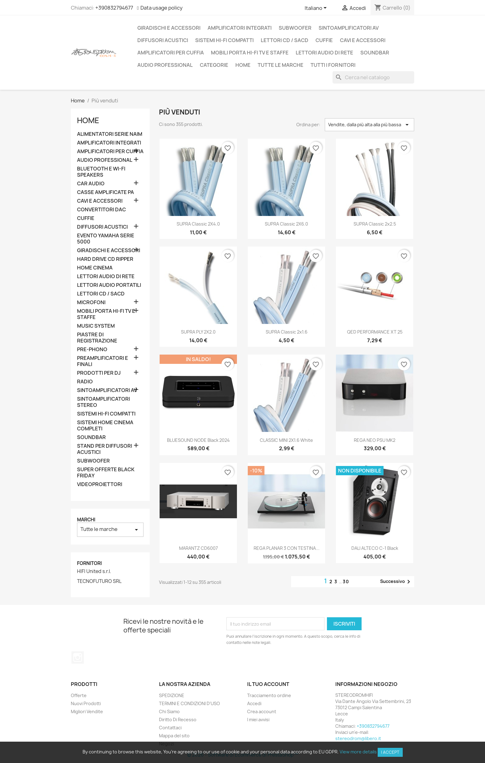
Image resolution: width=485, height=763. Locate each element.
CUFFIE (324, 40)
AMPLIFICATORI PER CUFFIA (170, 52)
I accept (390, 752)
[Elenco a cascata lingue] (317, 8)
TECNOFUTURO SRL (99, 581)
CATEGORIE (214, 65)
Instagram (77, 657)
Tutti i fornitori (333, 65)
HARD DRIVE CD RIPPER (105, 259)
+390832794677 (114, 7)
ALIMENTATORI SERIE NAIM (109, 134)
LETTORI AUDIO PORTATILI (109, 285)
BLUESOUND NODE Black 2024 (198, 440)
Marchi (86, 519)
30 (346, 581)
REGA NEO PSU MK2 (374, 440)
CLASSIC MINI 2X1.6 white (286, 440)
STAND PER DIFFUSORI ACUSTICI (104, 449)
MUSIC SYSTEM (96, 326)
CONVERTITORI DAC (101, 209)
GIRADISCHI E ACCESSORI (168, 27)
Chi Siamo (169, 711)
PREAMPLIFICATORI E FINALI (102, 361)
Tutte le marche (280, 65)
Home (243, 65)
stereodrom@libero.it (358, 738)
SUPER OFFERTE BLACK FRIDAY (106, 472)
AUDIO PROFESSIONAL (165, 65)
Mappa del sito (174, 736)
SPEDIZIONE (171, 695)
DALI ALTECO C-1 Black (374, 548)
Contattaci (170, 728)
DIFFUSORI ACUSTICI (162, 40)
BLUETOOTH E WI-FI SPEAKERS (101, 172)
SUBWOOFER (295, 27)
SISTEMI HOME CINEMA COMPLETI (105, 425)
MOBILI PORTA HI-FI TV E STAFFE (250, 52)
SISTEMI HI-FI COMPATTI (224, 40)
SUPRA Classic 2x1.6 (286, 332)
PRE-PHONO (92, 349)
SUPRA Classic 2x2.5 (375, 224)
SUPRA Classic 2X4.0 (198, 224)
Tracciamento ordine (269, 695)
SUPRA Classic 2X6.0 (286, 224)
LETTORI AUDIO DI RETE (324, 52)
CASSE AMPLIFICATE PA (105, 192)
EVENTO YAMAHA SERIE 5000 (105, 238)
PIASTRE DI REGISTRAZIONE (97, 337)
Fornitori (89, 563)
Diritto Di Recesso (177, 719)
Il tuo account (268, 684)
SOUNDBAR (374, 52)
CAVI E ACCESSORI (362, 40)
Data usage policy (161, 7)
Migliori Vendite (87, 711)
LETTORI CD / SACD (284, 40)
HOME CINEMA (95, 268)
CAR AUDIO (91, 183)
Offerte (79, 695)
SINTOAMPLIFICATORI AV (349, 27)
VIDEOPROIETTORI (99, 484)
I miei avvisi (258, 719)
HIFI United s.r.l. (94, 571)
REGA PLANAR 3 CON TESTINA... (287, 548)
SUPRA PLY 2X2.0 (198, 332)
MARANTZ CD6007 (198, 548)
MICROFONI (91, 302)
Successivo (396, 581)
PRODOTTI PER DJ (99, 373)
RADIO (85, 381)
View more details (358, 752)
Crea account (261, 711)
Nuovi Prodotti (86, 703)
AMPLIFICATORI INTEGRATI (240, 27)
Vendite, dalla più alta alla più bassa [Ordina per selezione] (369, 124)
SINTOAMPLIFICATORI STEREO (103, 402)
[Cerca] (373, 77)
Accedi (254, 703)
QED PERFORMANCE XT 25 (374, 332)
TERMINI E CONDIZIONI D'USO (189, 703)
